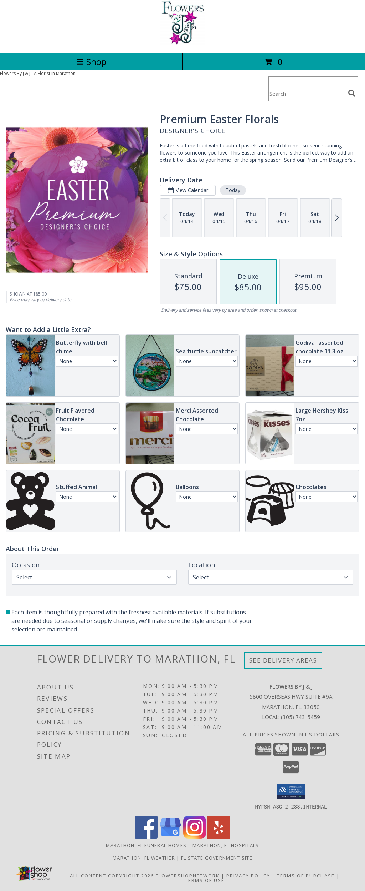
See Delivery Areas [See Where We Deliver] (283, 660)
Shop (91, 61)
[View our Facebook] (146, 836)
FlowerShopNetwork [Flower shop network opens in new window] (188, 875)
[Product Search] (307, 93)
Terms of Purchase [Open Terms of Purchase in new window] (306, 875)
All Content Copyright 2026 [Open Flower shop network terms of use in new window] (112, 875)
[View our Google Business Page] (170, 836)
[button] (291, 791)
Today (233, 190)
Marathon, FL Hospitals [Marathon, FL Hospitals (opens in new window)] (225, 845)
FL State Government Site (216, 857)
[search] (352, 93)
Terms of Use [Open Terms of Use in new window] (205, 880)
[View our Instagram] (194, 836)
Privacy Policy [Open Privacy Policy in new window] (248, 875)
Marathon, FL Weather (144, 857)
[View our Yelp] (218, 836)
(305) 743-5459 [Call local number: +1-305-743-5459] (300, 716)
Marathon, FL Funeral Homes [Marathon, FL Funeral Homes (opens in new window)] (146, 845)
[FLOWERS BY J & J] (182, 42)
